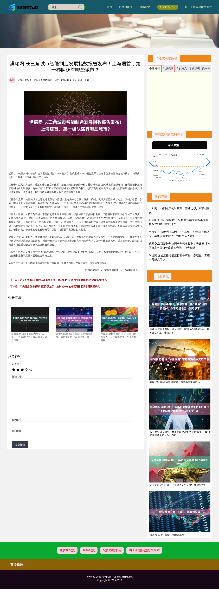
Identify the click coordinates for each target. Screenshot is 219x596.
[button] (151, 162)
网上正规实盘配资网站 (198, 7)
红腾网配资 (126, 7)
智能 (12, 80)
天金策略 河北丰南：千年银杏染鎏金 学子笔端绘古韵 (178, 485)
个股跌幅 (168, 68)
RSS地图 (116, 576)
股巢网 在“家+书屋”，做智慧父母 (167, 534)
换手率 (206, 68)
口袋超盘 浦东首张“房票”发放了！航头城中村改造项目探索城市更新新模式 (60, 286)
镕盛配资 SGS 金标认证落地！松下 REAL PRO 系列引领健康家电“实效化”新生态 (63, 280)
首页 (109, 7)
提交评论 (20, 444)
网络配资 (145, 7)
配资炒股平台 (167, 7)
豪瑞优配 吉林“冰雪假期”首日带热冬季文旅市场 (175, 382)
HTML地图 (127, 576)
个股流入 (181, 68)
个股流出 (194, 68)
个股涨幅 (154, 68)
